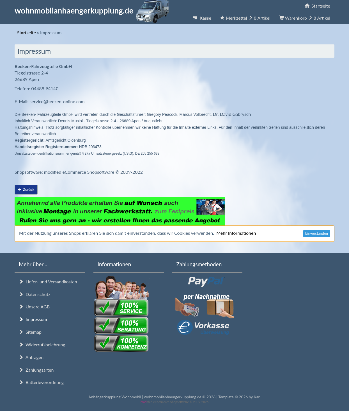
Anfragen (31, 357)
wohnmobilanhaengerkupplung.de (93, 10)
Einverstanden (316, 233)
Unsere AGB (34, 306)
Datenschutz (34, 294)
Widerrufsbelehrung (42, 344)
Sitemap (30, 332)
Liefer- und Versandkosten (48, 281)
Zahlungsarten (36, 369)
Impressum (33, 319)
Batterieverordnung (41, 382)
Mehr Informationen (236, 233)
